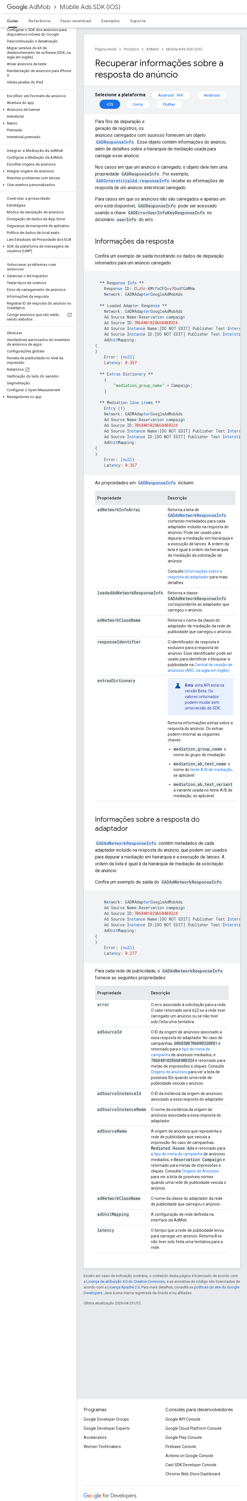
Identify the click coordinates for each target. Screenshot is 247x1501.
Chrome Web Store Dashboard (192, 1474)
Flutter (169, 104)
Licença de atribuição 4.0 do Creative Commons (125, 1281)
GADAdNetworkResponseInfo (197, 515)
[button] (37, 109)
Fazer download (75, 20)
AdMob (28, 7)
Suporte (138, 20)
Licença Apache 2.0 (124, 1287)
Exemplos (110, 20)
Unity (138, 104)
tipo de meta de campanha (178, 1154)
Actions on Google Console (189, 1455)
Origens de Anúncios (200, 1171)
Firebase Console (180, 1446)
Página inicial (105, 49)
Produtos (131, 49)
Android (171, 95)
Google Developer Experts (107, 1428)
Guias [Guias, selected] (12, 20)
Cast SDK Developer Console (190, 1465)
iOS (109, 104)
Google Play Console (183, 1437)
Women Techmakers (102, 1446)
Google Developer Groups (106, 1419)
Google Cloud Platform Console (193, 1428)
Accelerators (95, 1437)
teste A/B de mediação (211, 769)
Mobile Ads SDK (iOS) (90, 7)
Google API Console (183, 1419)
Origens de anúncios (169, 1072)
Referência (39, 20)
